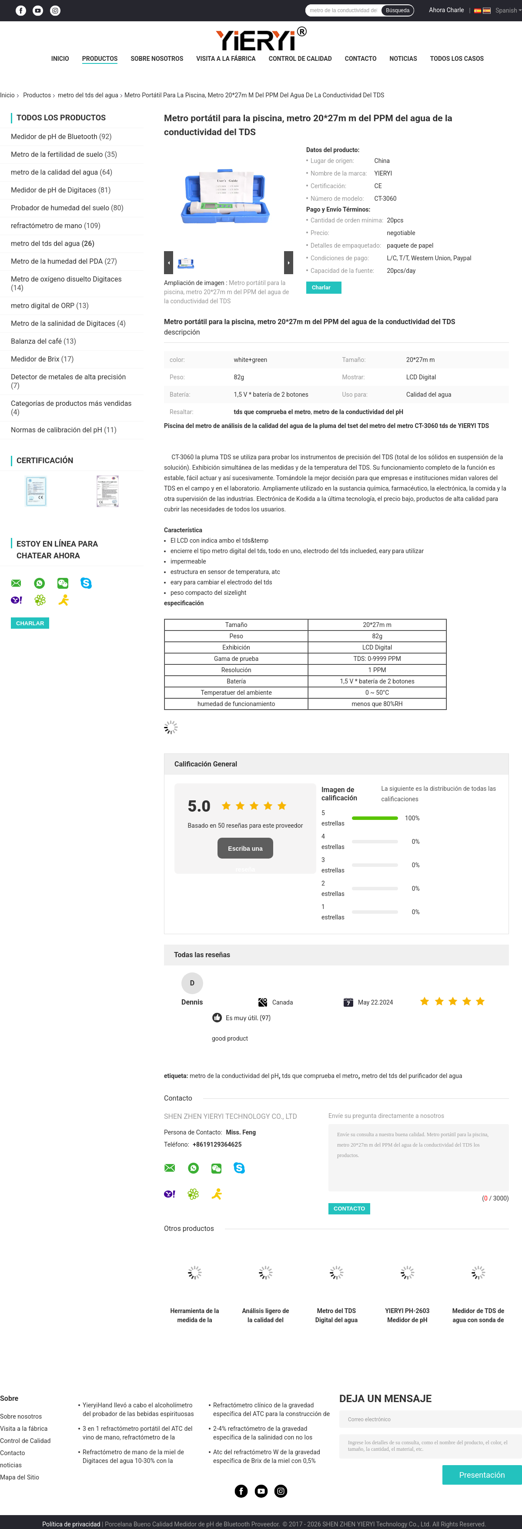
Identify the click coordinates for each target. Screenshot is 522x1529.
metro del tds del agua (88, 95)
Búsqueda (397, 10)
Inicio (60, 58)
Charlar (321, 287)
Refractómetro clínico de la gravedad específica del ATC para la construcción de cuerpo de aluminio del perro (271, 1411)
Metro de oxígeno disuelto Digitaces (66, 279)
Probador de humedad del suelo (60, 208)
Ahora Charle (446, 10)
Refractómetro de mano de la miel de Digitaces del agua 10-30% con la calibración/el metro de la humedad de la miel (139, 1458)
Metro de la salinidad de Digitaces (63, 323)
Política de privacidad (71, 1524)
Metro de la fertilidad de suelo (57, 154)
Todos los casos (457, 58)
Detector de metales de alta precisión (68, 377)
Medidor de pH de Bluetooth (54, 137)
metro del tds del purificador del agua (411, 1075)
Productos (100, 58)
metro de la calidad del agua (54, 172)
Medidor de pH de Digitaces (54, 190)
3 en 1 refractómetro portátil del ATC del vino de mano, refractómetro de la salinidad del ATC (137, 1434)
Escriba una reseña (245, 852)
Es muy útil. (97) (248, 1018)
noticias (403, 58)
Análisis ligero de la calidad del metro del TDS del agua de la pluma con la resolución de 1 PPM (265, 1315)
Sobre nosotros (156, 58)
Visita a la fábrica (225, 58)
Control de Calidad (300, 58)
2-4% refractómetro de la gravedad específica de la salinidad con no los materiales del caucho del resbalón (262, 1434)
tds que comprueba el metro (320, 1075)
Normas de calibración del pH (56, 430)
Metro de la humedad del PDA (57, 261)
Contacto (361, 58)
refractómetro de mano (46, 226)
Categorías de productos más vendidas (71, 403)
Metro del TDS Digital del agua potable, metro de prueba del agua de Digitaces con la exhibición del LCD (337, 1315)
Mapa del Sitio (19, 1477)
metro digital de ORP (42, 306)
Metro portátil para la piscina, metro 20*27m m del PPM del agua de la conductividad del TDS (226, 292)
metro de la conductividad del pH (234, 1075)
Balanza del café (36, 341)
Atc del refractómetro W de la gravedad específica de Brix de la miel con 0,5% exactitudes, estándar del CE (266, 1458)
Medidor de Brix (35, 359)
